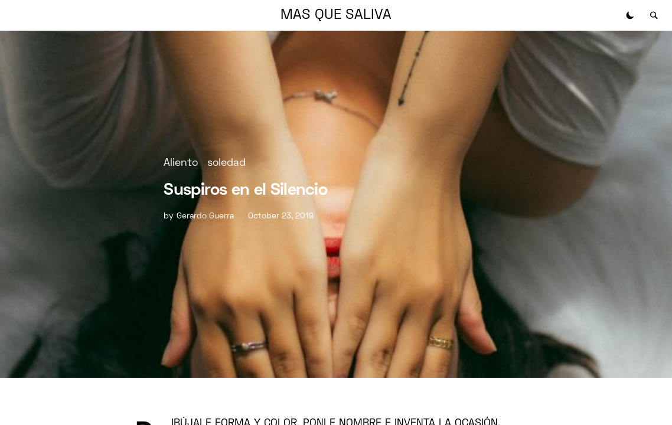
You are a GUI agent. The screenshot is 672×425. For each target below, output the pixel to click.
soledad (226, 163)
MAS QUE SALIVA (336, 15)
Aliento (181, 163)
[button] (630, 15)
